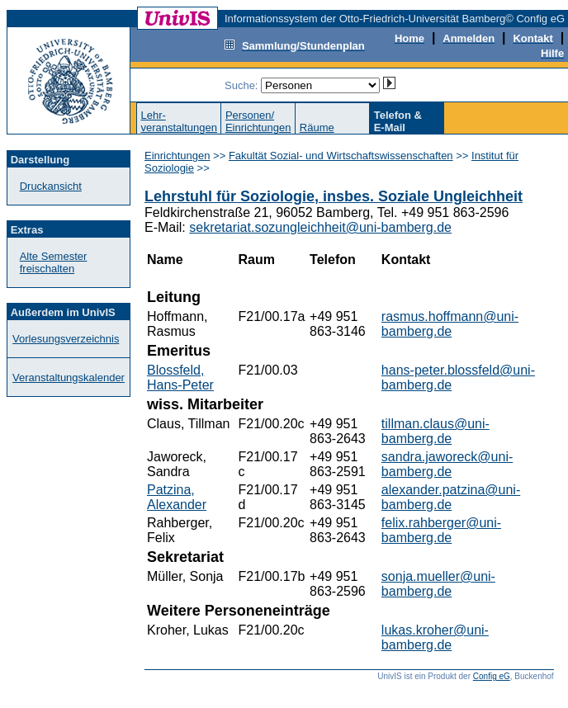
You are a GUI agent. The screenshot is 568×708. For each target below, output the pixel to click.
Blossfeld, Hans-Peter (180, 377)
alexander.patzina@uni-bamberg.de (450, 497)
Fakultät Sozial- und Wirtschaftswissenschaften (341, 155)
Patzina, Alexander (176, 497)
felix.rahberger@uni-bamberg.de (441, 530)
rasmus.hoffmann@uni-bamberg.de (449, 323)
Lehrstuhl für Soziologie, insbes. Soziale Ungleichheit (333, 196)
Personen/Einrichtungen (258, 121)
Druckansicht (51, 186)
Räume (317, 127)
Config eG (491, 676)
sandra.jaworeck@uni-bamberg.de (447, 464)
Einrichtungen (177, 155)
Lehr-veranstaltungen (178, 121)
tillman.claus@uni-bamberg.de (435, 431)
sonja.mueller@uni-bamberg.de (438, 583)
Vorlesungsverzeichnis (65, 339)
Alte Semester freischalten (54, 262)
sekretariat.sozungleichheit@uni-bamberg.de (320, 227)
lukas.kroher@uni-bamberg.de (435, 637)
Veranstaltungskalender (68, 377)
